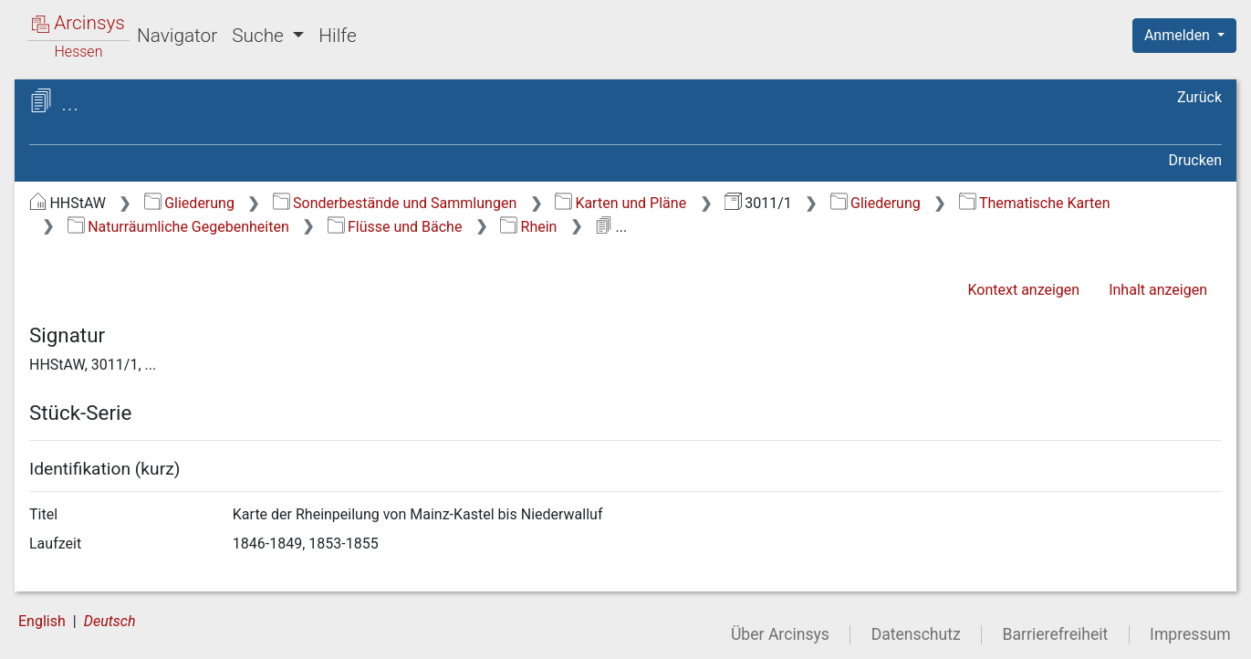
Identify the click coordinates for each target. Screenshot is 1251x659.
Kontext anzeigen (1023, 289)
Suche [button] (260, 36)
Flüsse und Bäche (395, 226)
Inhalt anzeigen (1158, 289)
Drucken (1195, 160)
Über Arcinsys (780, 634)
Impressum (1190, 634)
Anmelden (1179, 35)
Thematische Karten (1034, 203)
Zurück (1199, 97)
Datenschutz (916, 634)
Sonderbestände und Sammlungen (395, 203)
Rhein (528, 226)
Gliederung (189, 203)
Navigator (177, 36)
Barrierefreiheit (1056, 634)
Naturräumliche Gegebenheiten (178, 226)
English (42, 621)
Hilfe (337, 36)
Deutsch (110, 621)
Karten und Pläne (620, 203)
